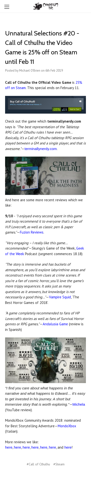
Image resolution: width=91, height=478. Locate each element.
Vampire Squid (60, 297)
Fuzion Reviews (31, 232)
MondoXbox (67, 426)
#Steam (59, 464)
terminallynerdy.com (41, 149)
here (8, 447)
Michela (79, 404)
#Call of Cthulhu (38, 464)
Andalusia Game (55, 324)
